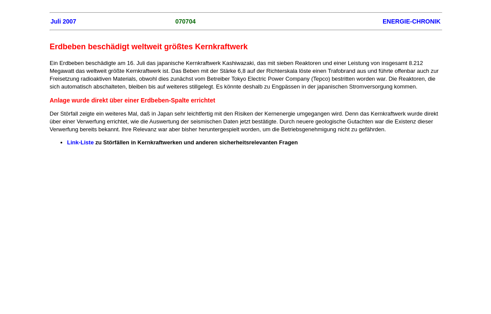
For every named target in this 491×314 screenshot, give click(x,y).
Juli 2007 (63, 21)
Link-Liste (80, 142)
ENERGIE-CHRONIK (412, 21)
